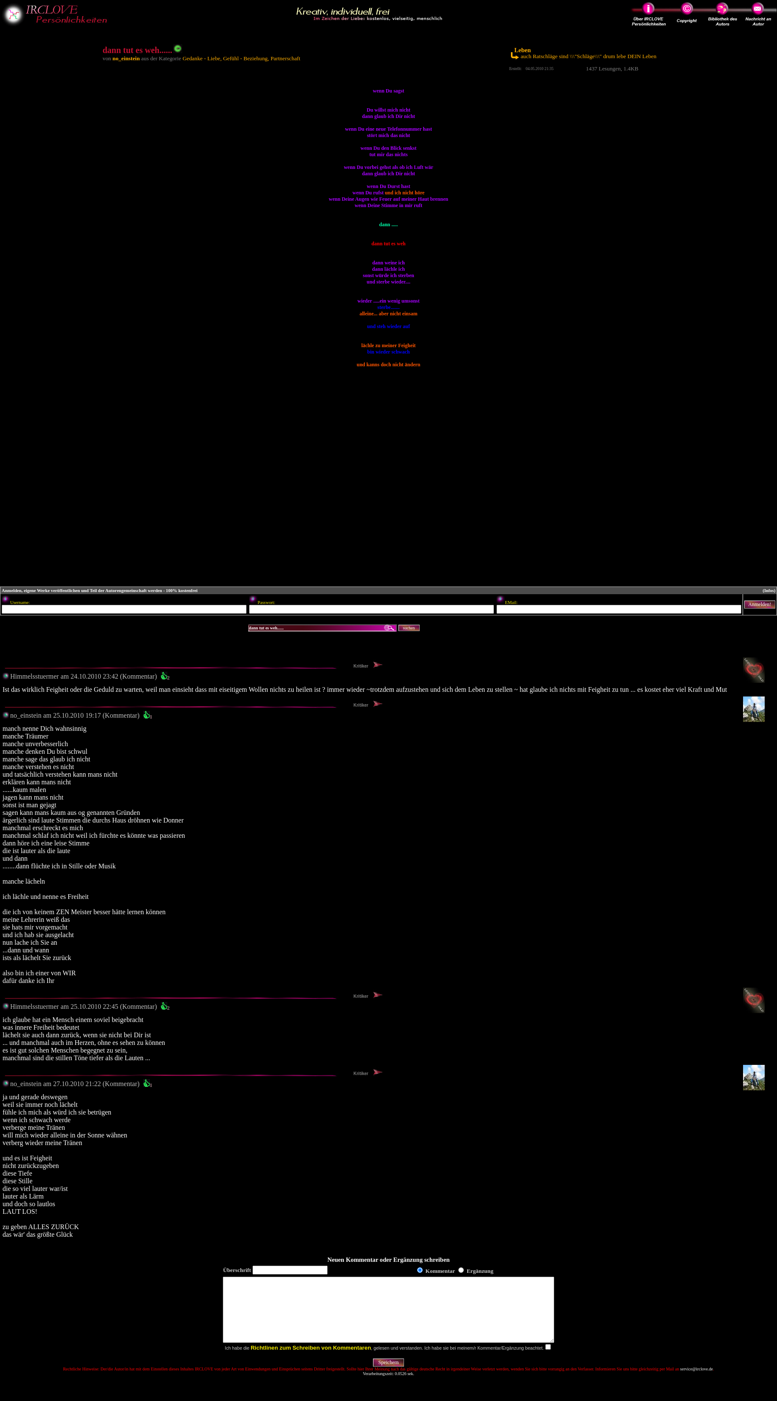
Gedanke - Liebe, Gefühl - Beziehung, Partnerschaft (241, 58)
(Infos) (769, 590)
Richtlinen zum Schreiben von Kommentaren (311, 1360)
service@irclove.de (696, 1381)
